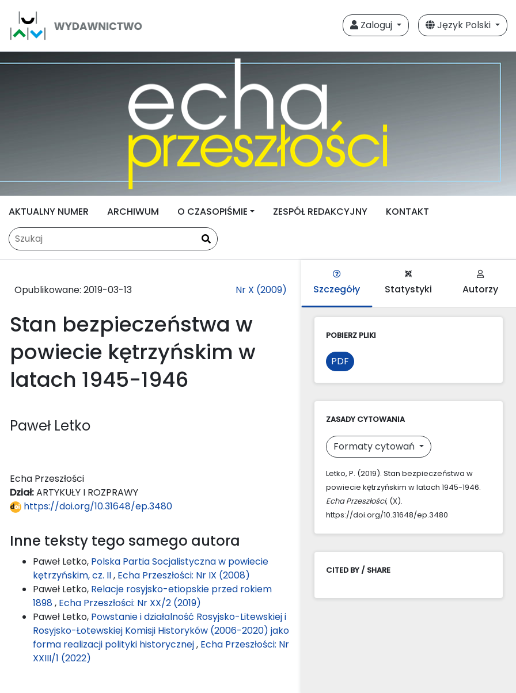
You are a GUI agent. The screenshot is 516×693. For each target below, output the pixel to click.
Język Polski (459, 25)
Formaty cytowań (375, 446)
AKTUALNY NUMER (49, 211)
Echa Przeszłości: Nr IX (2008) (183, 575)
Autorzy (480, 283)
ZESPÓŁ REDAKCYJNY (320, 211)
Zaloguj (372, 25)
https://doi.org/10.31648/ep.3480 (91, 506)
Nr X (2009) (261, 289)
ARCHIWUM (133, 211)
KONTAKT (407, 211)
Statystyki (408, 283)
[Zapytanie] (113, 239)
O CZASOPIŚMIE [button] (212, 211)
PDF (340, 361)
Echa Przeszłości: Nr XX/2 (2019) (130, 603)
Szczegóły (336, 283)
